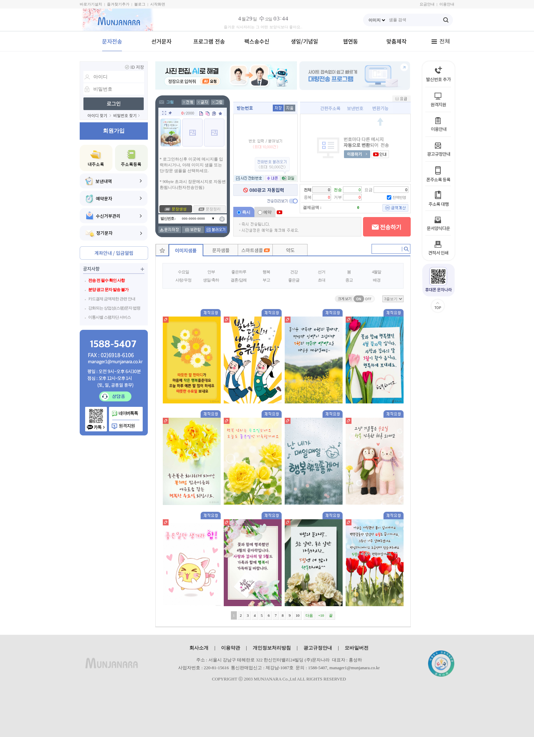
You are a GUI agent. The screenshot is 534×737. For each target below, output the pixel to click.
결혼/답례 (238, 280)
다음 (309, 615)
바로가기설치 (91, 4)
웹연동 (350, 41)
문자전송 (112, 41)
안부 (211, 272)
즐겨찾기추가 (118, 4)
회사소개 (198, 647)
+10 (321, 615)
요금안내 (427, 4)
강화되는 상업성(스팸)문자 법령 (114, 308)
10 (297, 615)
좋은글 (293, 280)
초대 (321, 280)
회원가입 (114, 131)
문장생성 (179, 209)
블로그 (139, 4)
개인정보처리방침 (272, 647)
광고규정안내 (317, 647)
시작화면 (157, 4)
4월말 (376, 272)
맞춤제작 (397, 41)
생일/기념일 (304, 41)
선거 (321, 272)
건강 (294, 272)
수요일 (183, 272)
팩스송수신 (256, 41)
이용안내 (446, 4)
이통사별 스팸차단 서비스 (109, 317)
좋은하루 (238, 272)
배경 (376, 280)
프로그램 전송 (209, 41)
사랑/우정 (183, 280)
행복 (266, 272)
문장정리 (213, 209)
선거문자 (162, 41)
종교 (349, 280)
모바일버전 (356, 647)
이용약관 (230, 647)
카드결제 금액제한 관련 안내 (111, 298)
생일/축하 (211, 280)
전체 (440, 41)
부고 (266, 280)
